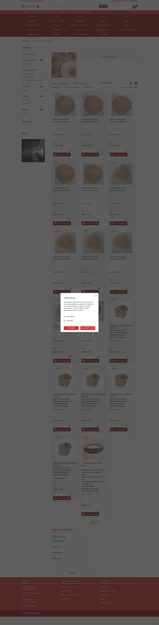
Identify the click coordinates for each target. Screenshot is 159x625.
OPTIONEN (71, 328)
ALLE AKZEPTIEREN (88, 328)
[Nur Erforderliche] (95, 295)
